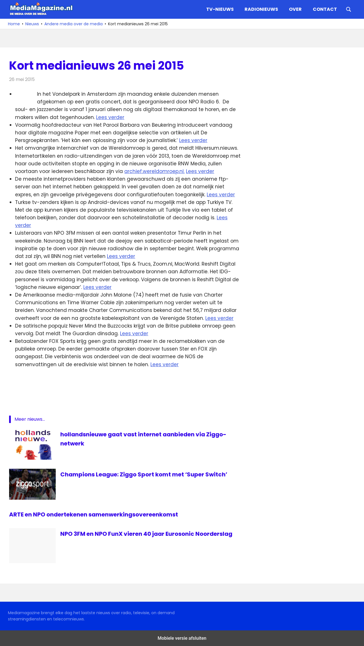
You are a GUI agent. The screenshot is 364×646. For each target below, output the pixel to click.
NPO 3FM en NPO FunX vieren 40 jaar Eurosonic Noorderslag (146, 534)
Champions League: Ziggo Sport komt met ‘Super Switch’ (143, 474)
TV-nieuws (220, 9)
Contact (325, 9)
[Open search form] (348, 8)
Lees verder (110, 117)
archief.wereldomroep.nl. (154, 171)
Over (295, 9)
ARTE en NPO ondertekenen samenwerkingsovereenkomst (93, 514)
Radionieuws (261, 9)
